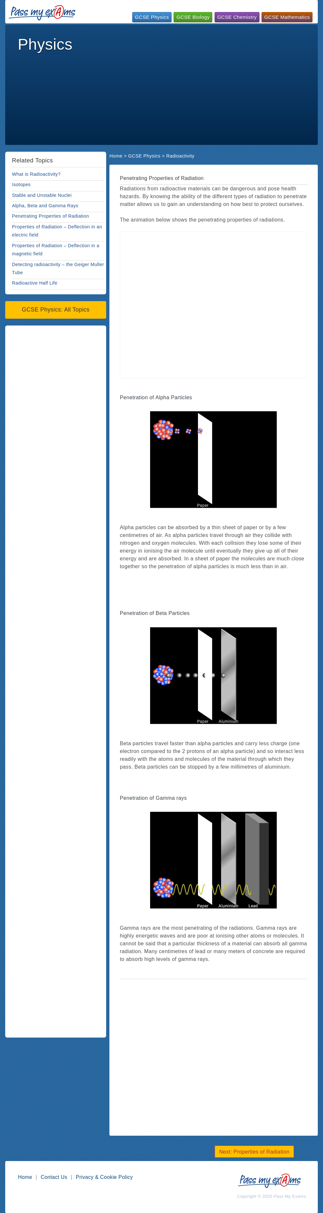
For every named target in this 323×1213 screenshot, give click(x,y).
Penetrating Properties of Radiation (50, 216)
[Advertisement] (162, 70)
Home (115, 156)
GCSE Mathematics (287, 17)
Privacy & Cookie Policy (104, 1177)
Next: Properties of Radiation (254, 1151)
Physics (45, 44)
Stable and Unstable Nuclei (42, 195)
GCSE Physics (152, 17)
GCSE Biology (193, 17)
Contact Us (54, 1177)
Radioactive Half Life (35, 283)
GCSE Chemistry (237, 17)
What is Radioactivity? (36, 174)
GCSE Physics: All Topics (56, 309)
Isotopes (21, 184)
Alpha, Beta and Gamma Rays (45, 205)
